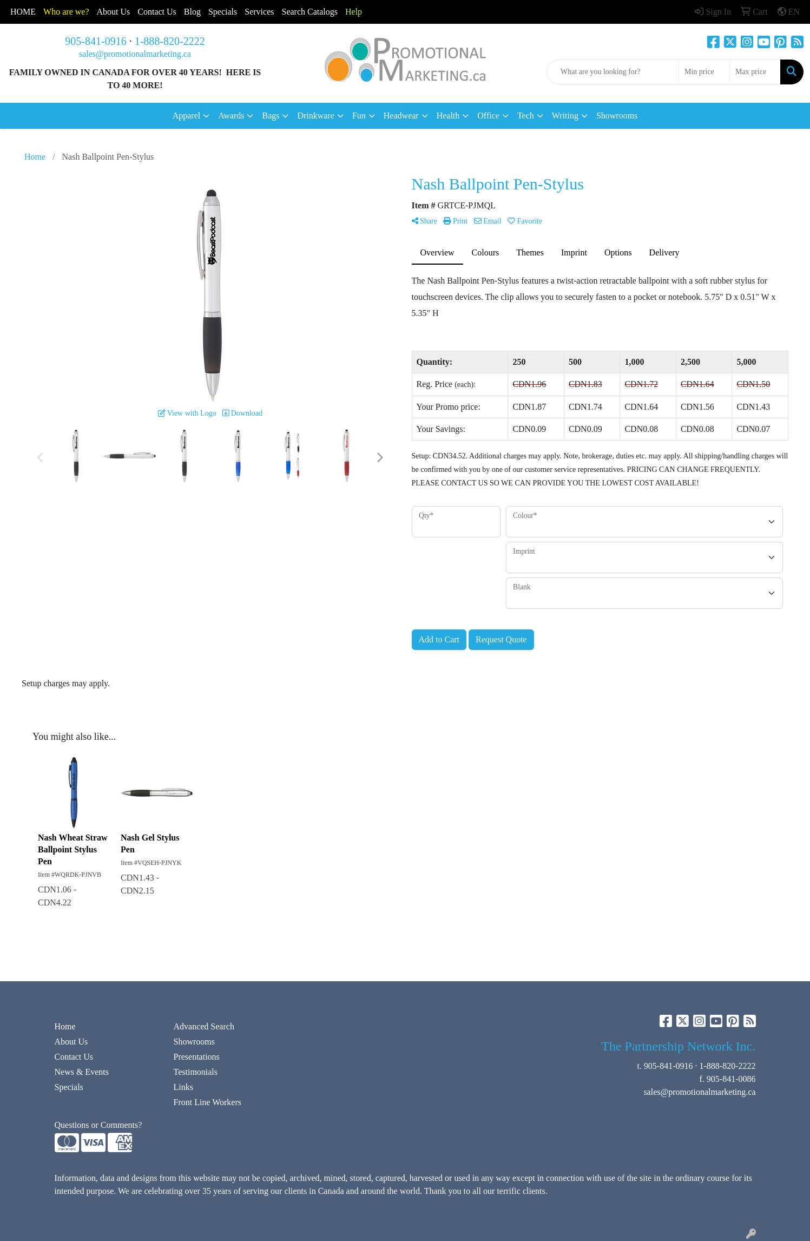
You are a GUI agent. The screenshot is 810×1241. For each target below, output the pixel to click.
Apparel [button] (187, 115)
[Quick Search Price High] (755, 72)
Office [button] (488, 115)
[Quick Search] (612, 72)
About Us (113, 11)
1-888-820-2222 (170, 41)
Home (65, 1026)
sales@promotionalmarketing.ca (135, 53)
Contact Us (74, 1056)
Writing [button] (565, 115)
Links (183, 1087)
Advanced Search (204, 1026)
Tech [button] (525, 115)
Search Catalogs (309, 11)
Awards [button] (231, 115)
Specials (222, 11)
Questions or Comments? (98, 1125)
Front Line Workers (208, 1102)
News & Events (82, 1071)
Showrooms (616, 115)
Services (259, 11)
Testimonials (196, 1071)
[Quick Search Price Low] (704, 72)
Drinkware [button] (315, 115)
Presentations (197, 1056)
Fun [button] (359, 115)
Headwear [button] (401, 115)
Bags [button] (270, 115)
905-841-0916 (95, 41)
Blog (192, 11)
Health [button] (448, 115)
